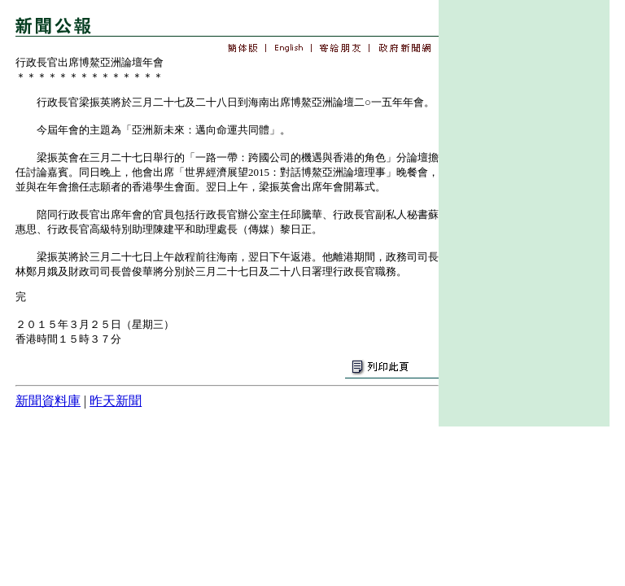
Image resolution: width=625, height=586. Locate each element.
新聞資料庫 (48, 401)
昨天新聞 (116, 401)
